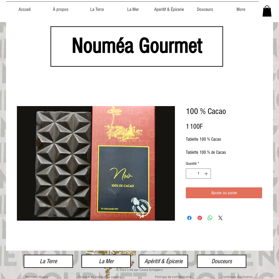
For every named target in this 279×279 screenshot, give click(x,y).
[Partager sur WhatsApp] (210, 218)
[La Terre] (48, 261)
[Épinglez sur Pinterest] (199, 218)
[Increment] (206, 173)
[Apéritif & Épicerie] (163, 261)
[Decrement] (190, 173)
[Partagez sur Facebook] (189, 218)
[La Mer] (106, 261)
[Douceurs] (221, 261)
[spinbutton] (198, 173)
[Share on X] (220, 218)
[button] (267, 11)
